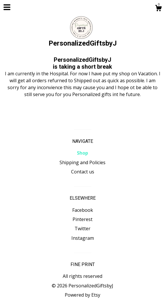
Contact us (82, 172)
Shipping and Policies (82, 162)
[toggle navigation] (6, 7)
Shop (82, 153)
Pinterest (82, 219)
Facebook (82, 210)
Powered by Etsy (82, 295)
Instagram (82, 238)
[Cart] (158, 8)
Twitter (82, 228)
